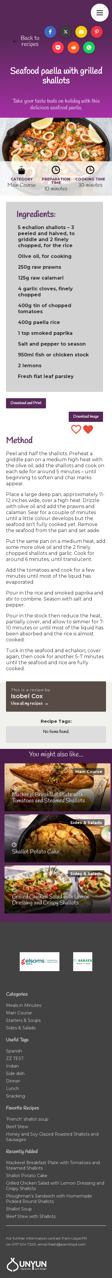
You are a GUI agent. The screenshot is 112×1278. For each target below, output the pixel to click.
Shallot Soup (19, 1209)
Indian (12, 1066)
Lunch (12, 1088)
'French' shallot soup (27, 1119)
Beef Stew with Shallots (31, 1216)
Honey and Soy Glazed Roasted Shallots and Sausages (52, 1136)
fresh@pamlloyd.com (67, 1244)
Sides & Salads (86, 822)
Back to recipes (30, 41)
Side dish (15, 1073)
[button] (50, 32)
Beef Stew (17, 1126)
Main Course (88, 771)
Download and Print (26, 403)
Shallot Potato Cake (26, 1175)
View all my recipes (26, 704)
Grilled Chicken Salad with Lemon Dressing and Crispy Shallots (55, 1185)
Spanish (14, 1051)
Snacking (15, 1096)
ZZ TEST (15, 1058)
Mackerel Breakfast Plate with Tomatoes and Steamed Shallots (53, 1165)
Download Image (86, 416)
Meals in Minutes (23, 1005)
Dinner (13, 1081)
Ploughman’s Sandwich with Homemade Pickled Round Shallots (49, 1198)
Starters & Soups (23, 1020)
